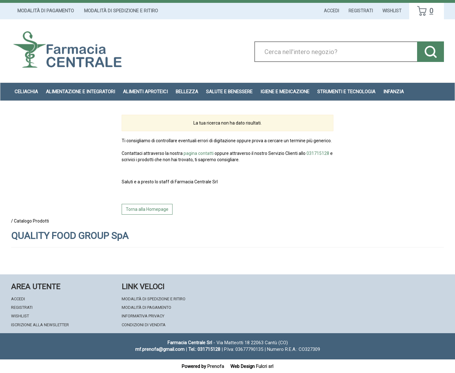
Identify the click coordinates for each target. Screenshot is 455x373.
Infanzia (393, 92)
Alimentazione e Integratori (80, 92)
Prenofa (215, 366)
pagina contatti (199, 153)
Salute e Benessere (229, 92)
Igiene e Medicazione (284, 92)
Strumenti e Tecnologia (346, 92)
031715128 (317, 153)
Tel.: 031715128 (204, 349)
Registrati (361, 10)
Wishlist (392, 10)
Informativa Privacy (143, 316)
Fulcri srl (264, 366)
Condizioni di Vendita (144, 324)
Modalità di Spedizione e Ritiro (121, 11)
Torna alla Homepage (147, 209)
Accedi (331, 10)
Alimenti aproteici (145, 92)
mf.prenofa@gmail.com (160, 349)
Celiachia (26, 92)
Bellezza (187, 92)
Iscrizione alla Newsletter (40, 324)
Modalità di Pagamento (45, 11)
